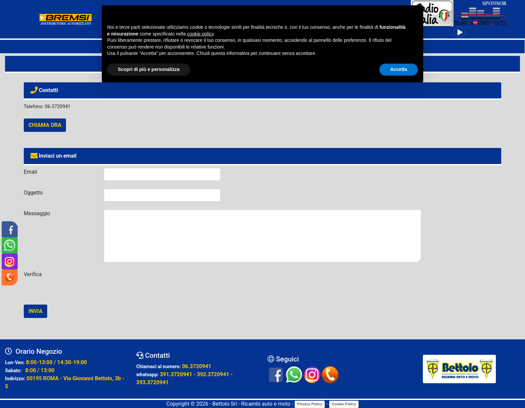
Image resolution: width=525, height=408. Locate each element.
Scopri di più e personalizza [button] (148, 69)
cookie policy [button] (200, 33)
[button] (414, 16)
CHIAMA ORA (44, 125)
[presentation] (155, 283)
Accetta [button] (398, 69)
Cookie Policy (344, 404)
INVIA (35, 311)
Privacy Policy (309, 404)
